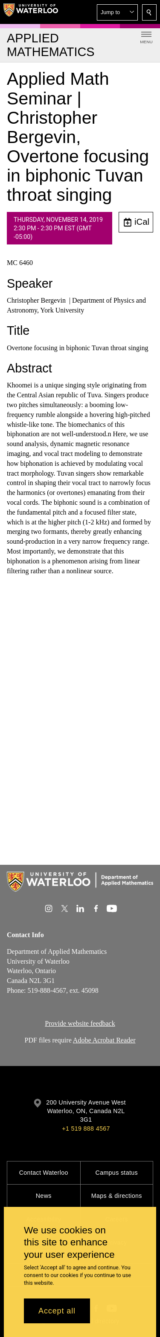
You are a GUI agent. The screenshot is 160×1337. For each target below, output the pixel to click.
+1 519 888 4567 (86, 1128)
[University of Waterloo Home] (30, 12)
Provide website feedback (80, 1023)
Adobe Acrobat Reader (104, 1040)
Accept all (57, 1311)
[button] (117, 12)
